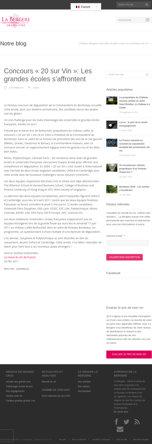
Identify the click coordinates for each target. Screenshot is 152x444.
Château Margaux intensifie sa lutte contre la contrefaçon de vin (113, 43)
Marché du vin (49, 381)
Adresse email (115, 235)
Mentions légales (141, 439)
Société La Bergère (101, 439)
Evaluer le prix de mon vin (129, 354)
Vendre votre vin (14, 396)
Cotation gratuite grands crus (20, 400)
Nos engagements (15, 391)
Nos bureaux (84, 391)
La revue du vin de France (20, 257)
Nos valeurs (84, 386)
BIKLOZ (48, 439)
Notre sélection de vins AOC (56, 396)
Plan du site (121, 439)
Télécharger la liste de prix (19, 386)
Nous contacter (79, 439)
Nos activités (84, 381)
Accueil (62, 439)
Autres (36, 87)
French (83, 7)
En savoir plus (121, 411)
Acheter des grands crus (18, 381)
